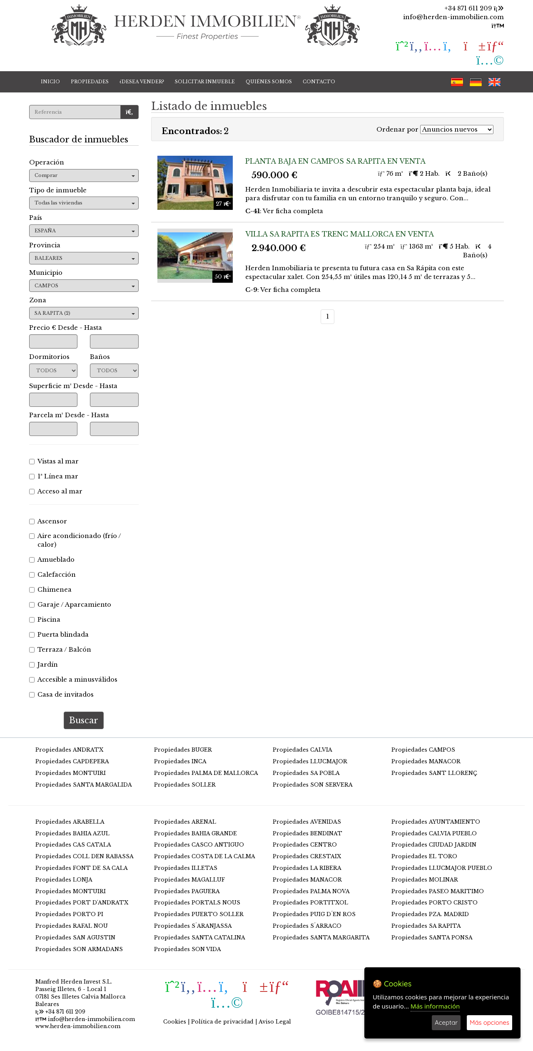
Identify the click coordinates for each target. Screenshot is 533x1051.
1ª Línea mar (53, 476)
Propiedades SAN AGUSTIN (75, 937)
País (35, 218)
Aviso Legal (275, 1022)
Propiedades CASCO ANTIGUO (199, 845)
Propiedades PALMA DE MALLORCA (206, 773)
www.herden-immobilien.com (77, 1026)
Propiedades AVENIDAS (307, 822)
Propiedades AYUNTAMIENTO (435, 822)
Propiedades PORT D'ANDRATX (81, 902)
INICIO (50, 82)
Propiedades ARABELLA (70, 822)
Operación (46, 162)
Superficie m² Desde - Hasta (73, 386)
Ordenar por (397, 129)
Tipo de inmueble (58, 190)
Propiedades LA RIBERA (307, 868)
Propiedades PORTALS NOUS (197, 902)
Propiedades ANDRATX (69, 750)
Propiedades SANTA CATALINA (199, 937)
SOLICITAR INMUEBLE (205, 82)
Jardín (43, 664)
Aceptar (446, 1022)
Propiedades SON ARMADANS (79, 949)
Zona (37, 300)
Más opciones (489, 1022)
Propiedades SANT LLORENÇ (434, 773)
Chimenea (50, 589)
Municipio (45, 272)
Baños (100, 357)
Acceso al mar (55, 491)
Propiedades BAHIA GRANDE (195, 833)
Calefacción (52, 574)
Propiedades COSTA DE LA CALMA (204, 856)
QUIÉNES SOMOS (269, 82)
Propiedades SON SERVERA (313, 785)
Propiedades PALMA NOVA (311, 891)
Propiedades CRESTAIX (307, 856)
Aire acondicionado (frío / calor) (75, 540)
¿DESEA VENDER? (142, 82)
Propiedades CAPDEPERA (72, 761)
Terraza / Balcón (60, 649)
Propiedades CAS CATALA (73, 845)
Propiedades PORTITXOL (310, 902)
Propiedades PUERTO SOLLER (199, 914)
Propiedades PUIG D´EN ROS (314, 914)
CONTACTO (319, 82)
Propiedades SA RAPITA (426, 926)
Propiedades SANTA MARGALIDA (83, 785)
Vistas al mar (54, 461)
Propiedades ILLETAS (185, 868)
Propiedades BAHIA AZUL (72, 833)
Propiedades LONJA (63, 880)
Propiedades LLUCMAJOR (310, 761)
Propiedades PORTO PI (69, 914)
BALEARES (85, 258)
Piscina (44, 619)
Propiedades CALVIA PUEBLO (434, 833)
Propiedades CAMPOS (423, 750)
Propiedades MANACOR (426, 761)
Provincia (44, 245)
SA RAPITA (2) (85, 313)
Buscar (83, 720)
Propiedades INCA (180, 761)
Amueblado (52, 559)
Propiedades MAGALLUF (189, 880)
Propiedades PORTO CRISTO (434, 902)
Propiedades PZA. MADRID (430, 914)
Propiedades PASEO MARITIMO (437, 891)
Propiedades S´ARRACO (307, 926)
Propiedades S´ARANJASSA (193, 926)
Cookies (174, 1022)
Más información (435, 1006)
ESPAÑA (85, 231)
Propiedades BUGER (183, 750)
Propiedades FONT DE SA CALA (81, 868)
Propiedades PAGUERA (187, 891)
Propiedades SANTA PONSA (432, 937)
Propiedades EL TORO (424, 856)
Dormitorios (49, 357)
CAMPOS (85, 286)
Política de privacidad (222, 1022)
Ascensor (48, 521)
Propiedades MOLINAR (424, 880)
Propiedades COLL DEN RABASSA (84, 856)
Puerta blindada (59, 634)
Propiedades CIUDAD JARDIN (433, 845)
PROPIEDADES (90, 82)
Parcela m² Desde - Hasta (69, 415)
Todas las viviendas (85, 203)
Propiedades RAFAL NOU (71, 926)
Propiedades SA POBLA (306, 773)
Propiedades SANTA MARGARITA (321, 937)
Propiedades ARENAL (185, 822)
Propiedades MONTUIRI (70, 773)
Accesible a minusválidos (73, 679)
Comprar (85, 175)
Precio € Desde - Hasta (65, 327)
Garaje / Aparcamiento (70, 604)
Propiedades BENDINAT (307, 833)
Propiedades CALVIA (302, 750)
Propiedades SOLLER (185, 785)
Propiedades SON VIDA (187, 949)
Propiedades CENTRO (305, 845)
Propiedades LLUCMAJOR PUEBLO (441, 868)
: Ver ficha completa (284, 211)
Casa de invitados (61, 694)
